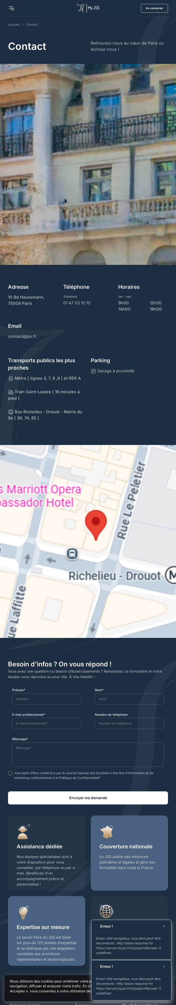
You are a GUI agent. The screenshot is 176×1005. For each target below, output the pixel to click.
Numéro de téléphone (111, 714)
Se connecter (154, 8)
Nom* (99, 690)
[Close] (164, 926)
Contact (32, 24)
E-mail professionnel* (28, 714)
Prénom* (18, 690)
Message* (20, 739)
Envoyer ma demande (88, 798)
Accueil (13, 24)
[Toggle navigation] (11, 8)
